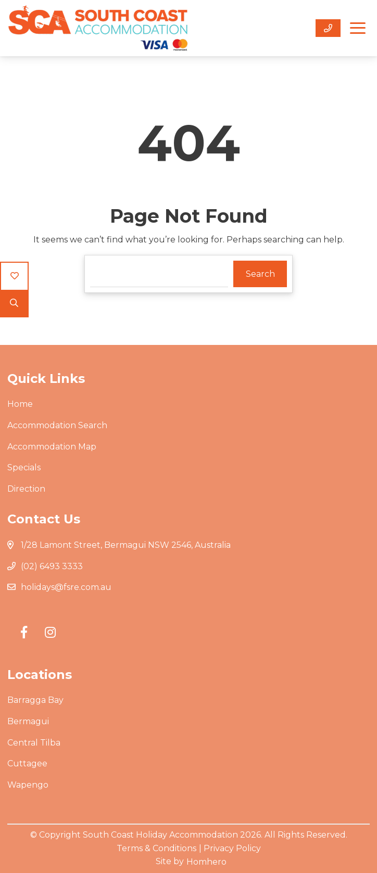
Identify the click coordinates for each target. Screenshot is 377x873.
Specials (24, 467)
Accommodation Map (51, 447)
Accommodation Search (57, 425)
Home (20, 404)
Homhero (206, 862)
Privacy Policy (232, 848)
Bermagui (28, 721)
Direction (26, 489)
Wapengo (27, 785)
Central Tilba (33, 743)
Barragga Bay (35, 700)
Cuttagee (27, 763)
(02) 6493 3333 (52, 566)
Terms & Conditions (156, 848)
